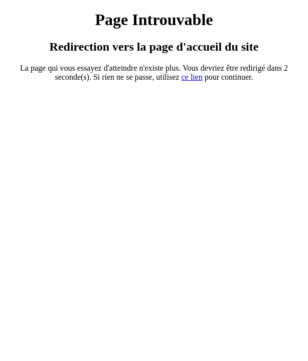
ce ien (191, 77)
